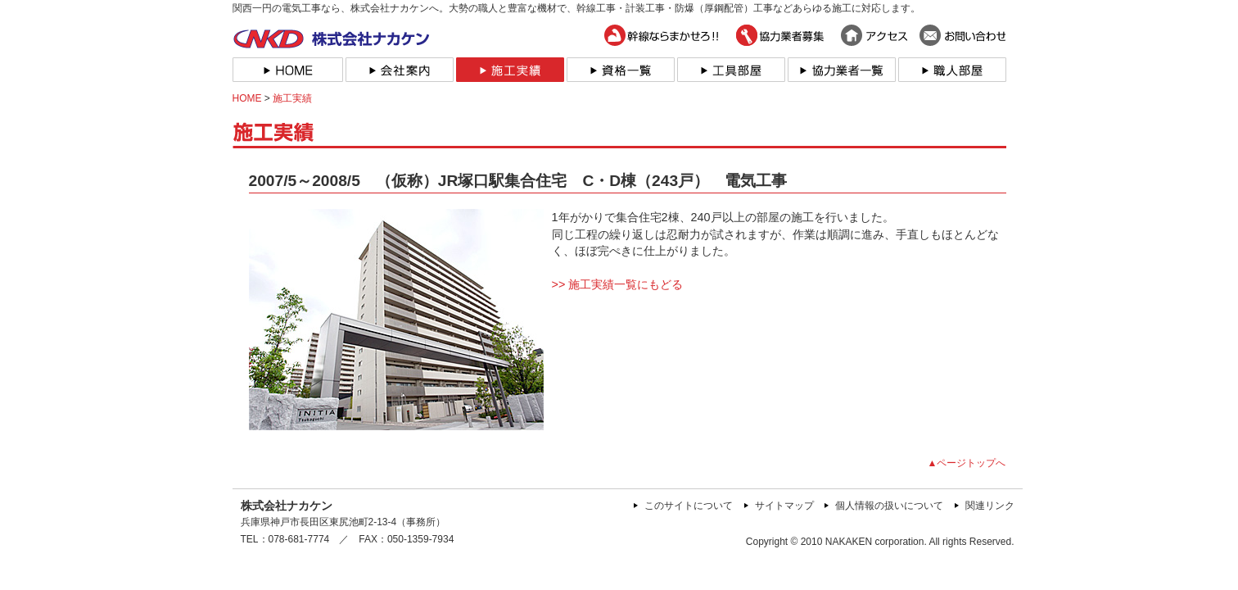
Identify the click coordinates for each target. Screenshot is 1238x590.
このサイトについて (688, 505)
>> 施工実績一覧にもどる (618, 284)
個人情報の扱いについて (889, 505)
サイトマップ (784, 505)
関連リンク (989, 505)
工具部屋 (730, 69)
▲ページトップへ (967, 463)
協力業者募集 (780, 35)
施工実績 (509, 69)
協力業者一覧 (840, 69)
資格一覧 (619, 69)
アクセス (872, 35)
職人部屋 (951, 69)
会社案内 (398, 69)
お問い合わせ (962, 35)
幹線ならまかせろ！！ (663, 35)
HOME (288, 69)
